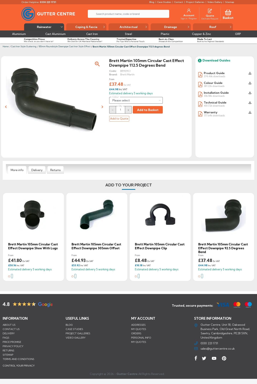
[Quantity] (120, 109)
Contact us (11, 329)
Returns (8, 350)
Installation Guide (216, 92)
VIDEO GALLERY (75, 337)
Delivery (9, 333)
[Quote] (210, 15)
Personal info (141, 337)
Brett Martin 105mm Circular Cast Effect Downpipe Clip (160, 246)
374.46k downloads (214, 76)
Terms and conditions (18, 358)
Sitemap (8, 354)
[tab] (17, 170)
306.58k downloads (214, 95)
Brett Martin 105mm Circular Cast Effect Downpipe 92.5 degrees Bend (223, 248)
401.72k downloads (214, 105)
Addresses (138, 324)
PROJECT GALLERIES (78, 333)
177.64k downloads (214, 115)
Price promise (12, 341)
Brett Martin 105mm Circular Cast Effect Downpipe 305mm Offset (96, 246)
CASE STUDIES (74, 329)
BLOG (69, 324)
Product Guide (214, 73)
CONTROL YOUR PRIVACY (19, 368)
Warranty (210, 112)
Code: (113, 71)
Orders (136, 333)
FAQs (6, 337)
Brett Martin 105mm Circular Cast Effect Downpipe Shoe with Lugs (33, 246)
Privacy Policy (13, 346)
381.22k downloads (214, 86)
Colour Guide (213, 82)
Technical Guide (215, 102)
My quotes (138, 329)
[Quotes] (210, 10)
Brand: (113, 74)
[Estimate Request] (209, 18)
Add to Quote (119, 118)
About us (9, 324)
